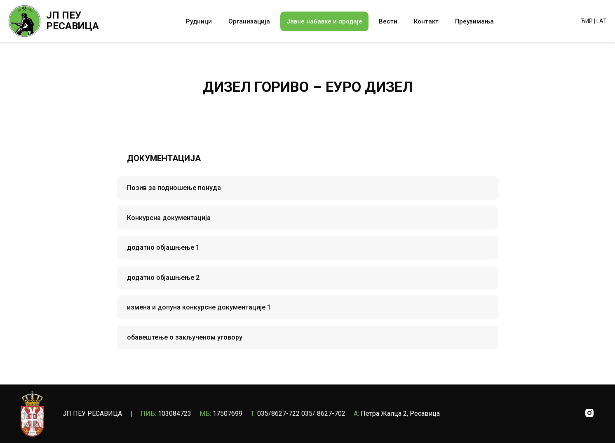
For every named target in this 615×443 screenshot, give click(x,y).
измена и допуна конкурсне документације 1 (199, 307)
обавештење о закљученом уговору (184, 337)
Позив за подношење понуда (174, 188)
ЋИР (587, 21)
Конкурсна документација (169, 218)
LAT (601, 21)
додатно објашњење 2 (163, 277)
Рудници (199, 21)
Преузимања (474, 21)
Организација (249, 21)
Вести (388, 21)
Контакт (426, 21)
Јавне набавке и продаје (324, 21)
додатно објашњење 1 (163, 247)
